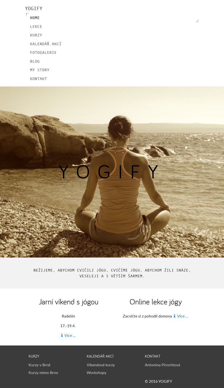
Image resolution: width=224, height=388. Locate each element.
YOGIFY (33, 8)
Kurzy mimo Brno (43, 372)
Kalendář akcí (46, 44)
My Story (39, 70)
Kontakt (38, 78)
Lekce (36, 26)
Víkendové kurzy (101, 364)
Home (35, 17)
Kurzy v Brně (39, 364)
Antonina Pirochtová (162, 364)
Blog (35, 61)
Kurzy (36, 35)
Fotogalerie (43, 52)
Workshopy (96, 372)
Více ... (68, 335)
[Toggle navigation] (192, 8)
